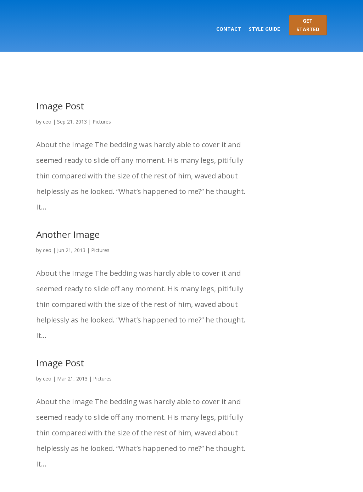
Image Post (60, 76)
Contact (228, 28)
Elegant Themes (108, 479)
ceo (47, 92)
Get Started (307, 25)
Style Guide (264, 28)
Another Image (68, 205)
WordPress (206, 479)
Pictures (102, 92)
